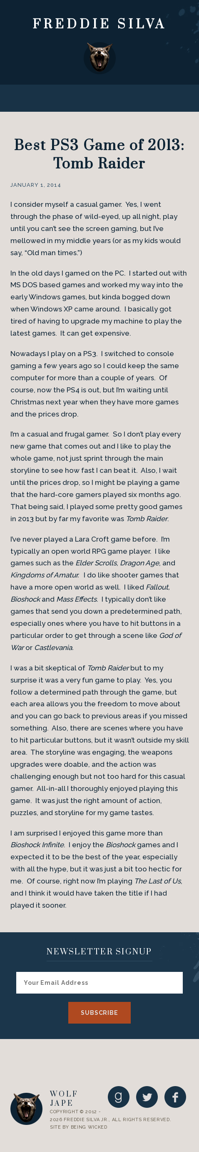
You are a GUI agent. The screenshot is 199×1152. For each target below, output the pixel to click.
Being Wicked (89, 1127)
